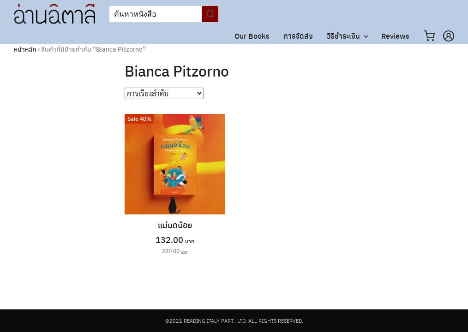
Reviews (395, 35)
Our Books (252, 35)
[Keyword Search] (155, 14)
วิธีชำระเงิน (343, 35)
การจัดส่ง (298, 35)
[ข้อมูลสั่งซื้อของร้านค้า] (164, 93)
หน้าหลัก (25, 48)
